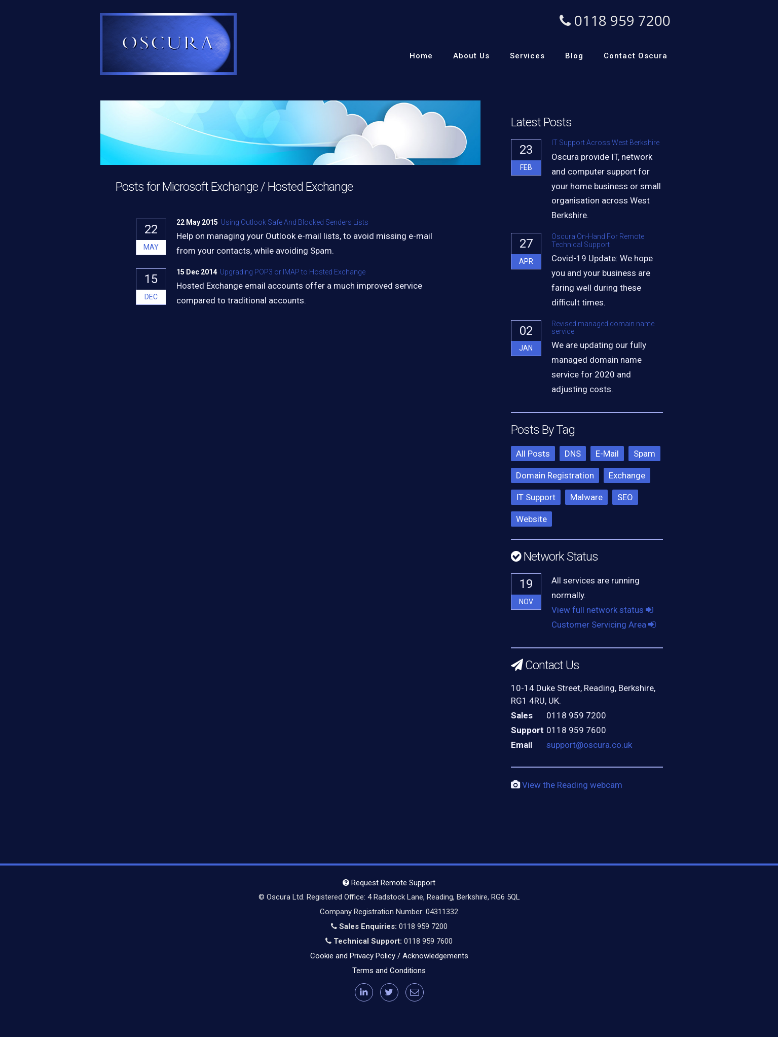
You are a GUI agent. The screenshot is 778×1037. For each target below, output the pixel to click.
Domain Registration (555, 475)
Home (421, 55)
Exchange (627, 475)
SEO (625, 497)
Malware (586, 497)
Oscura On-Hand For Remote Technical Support (597, 240)
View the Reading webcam (572, 785)
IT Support (535, 497)
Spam (644, 453)
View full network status (602, 610)
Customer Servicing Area (603, 624)
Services (527, 55)
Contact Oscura (636, 55)
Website (531, 519)
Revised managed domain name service (602, 327)
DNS (573, 453)
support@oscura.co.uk (589, 745)
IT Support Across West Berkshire (605, 143)
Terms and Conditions (389, 970)
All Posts (533, 453)
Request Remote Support (389, 882)
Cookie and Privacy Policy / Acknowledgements (389, 955)
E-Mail (607, 453)
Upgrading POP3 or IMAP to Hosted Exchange (292, 272)
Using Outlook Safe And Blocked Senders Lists (294, 222)
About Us (471, 55)
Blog (574, 55)
